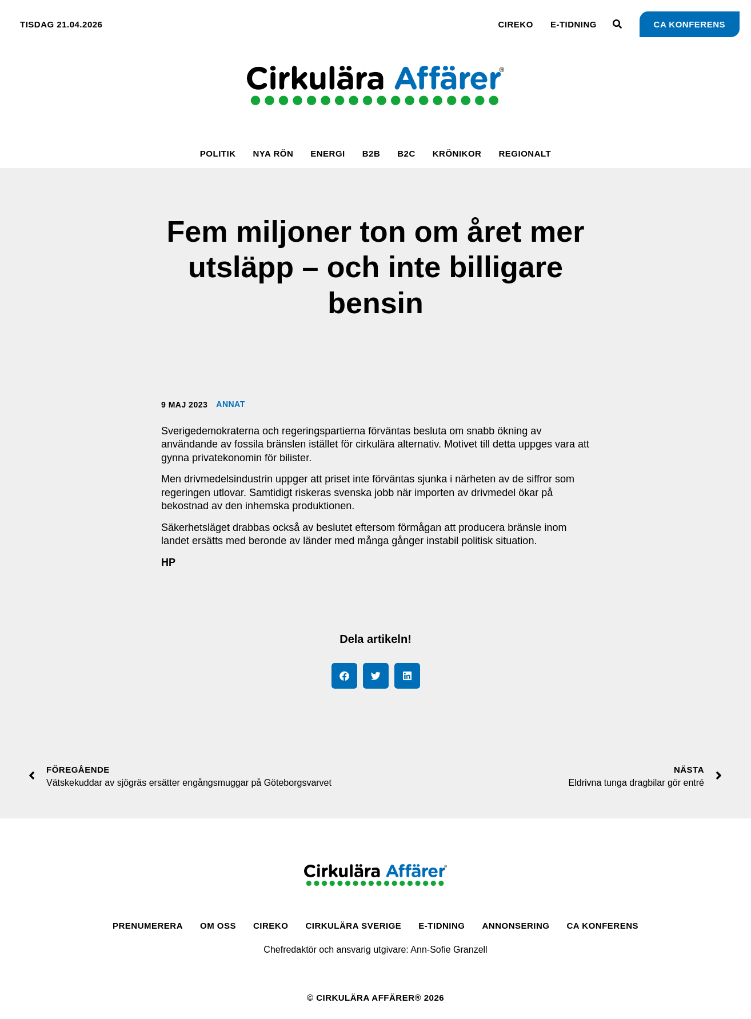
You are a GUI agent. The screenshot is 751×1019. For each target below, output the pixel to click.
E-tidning (573, 24)
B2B (371, 153)
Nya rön (273, 153)
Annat (230, 404)
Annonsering (516, 925)
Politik (218, 153)
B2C (406, 153)
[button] (344, 676)
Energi (327, 153)
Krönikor (457, 153)
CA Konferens (602, 925)
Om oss (218, 925)
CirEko (515, 24)
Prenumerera (148, 925)
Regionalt (524, 153)
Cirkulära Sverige (353, 925)
